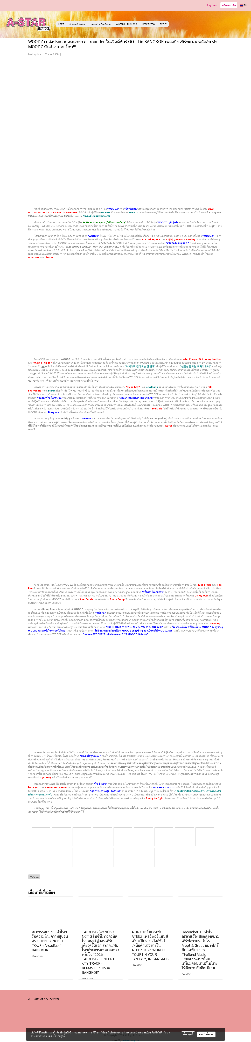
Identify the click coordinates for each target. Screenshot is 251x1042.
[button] (174, 24)
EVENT (163, 24)
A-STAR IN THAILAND (126, 24)
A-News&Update (77, 24)
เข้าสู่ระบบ (211, 5)
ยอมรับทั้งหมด (206, 1034)
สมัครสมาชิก (229, 5)
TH (243, 5)
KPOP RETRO (148, 24)
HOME (61, 24)
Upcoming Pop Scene (101, 24)
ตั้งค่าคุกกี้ (188, 1034)
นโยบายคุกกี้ (59, 1036)
